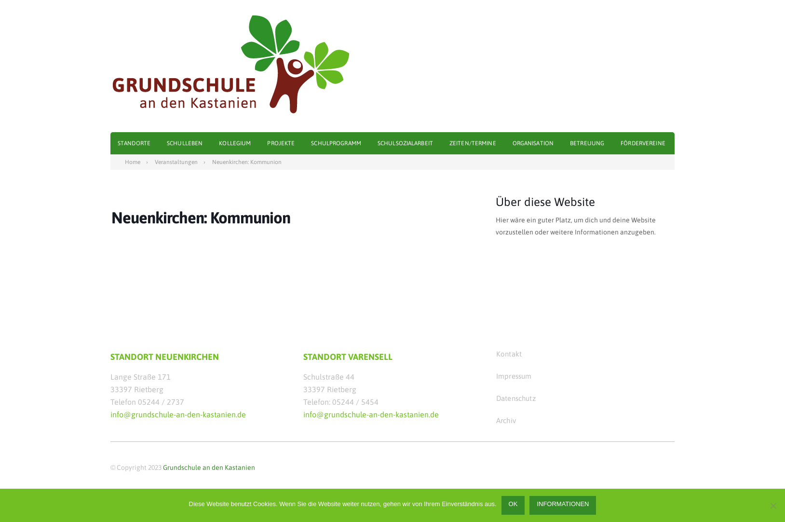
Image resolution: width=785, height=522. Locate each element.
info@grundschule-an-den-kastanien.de (178, 414)
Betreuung (587, 143)
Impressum (513, 376)
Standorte (134, 143)
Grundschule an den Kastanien (209, 467)
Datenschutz (516, 398)
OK (513, 504)
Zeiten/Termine (472, 143)
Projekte (281, 143)
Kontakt (509, 354)
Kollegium (235, 143)
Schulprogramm (336, 143)
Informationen (563, 504)
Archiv (506, 420)
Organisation (533, 143)
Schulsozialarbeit (405, 143)
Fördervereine (643, 143)
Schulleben (185, 143)
